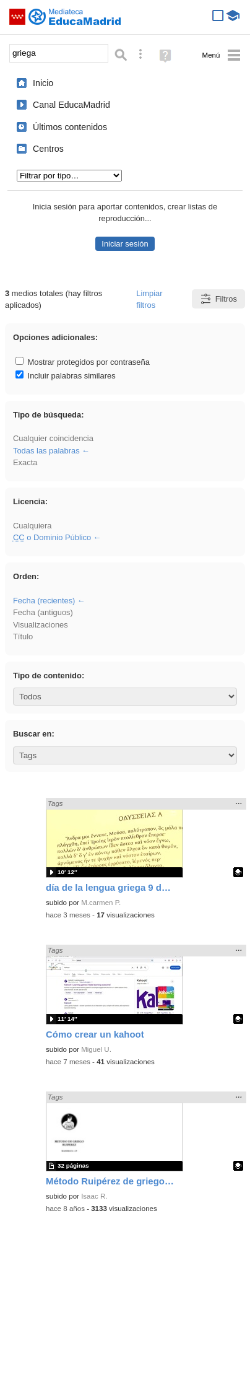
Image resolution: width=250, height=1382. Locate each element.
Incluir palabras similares (65, 375)
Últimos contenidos (70, 127)
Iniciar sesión (124, 243)
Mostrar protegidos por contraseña (82, 362)
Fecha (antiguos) (43, 612)
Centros (48, 149)
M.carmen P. (101, 902)
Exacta (25, 462)
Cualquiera (32, 525)
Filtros (218, 298)
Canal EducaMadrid (71, 105)
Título (23, 636)
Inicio (43, 83)
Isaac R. (94, 1196)
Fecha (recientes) (44, 600)
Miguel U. (96, 1049)
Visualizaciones (40, 624)
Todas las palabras (46, 450)
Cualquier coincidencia (53, 438)
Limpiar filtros (149, 299)
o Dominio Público (52, 537)
